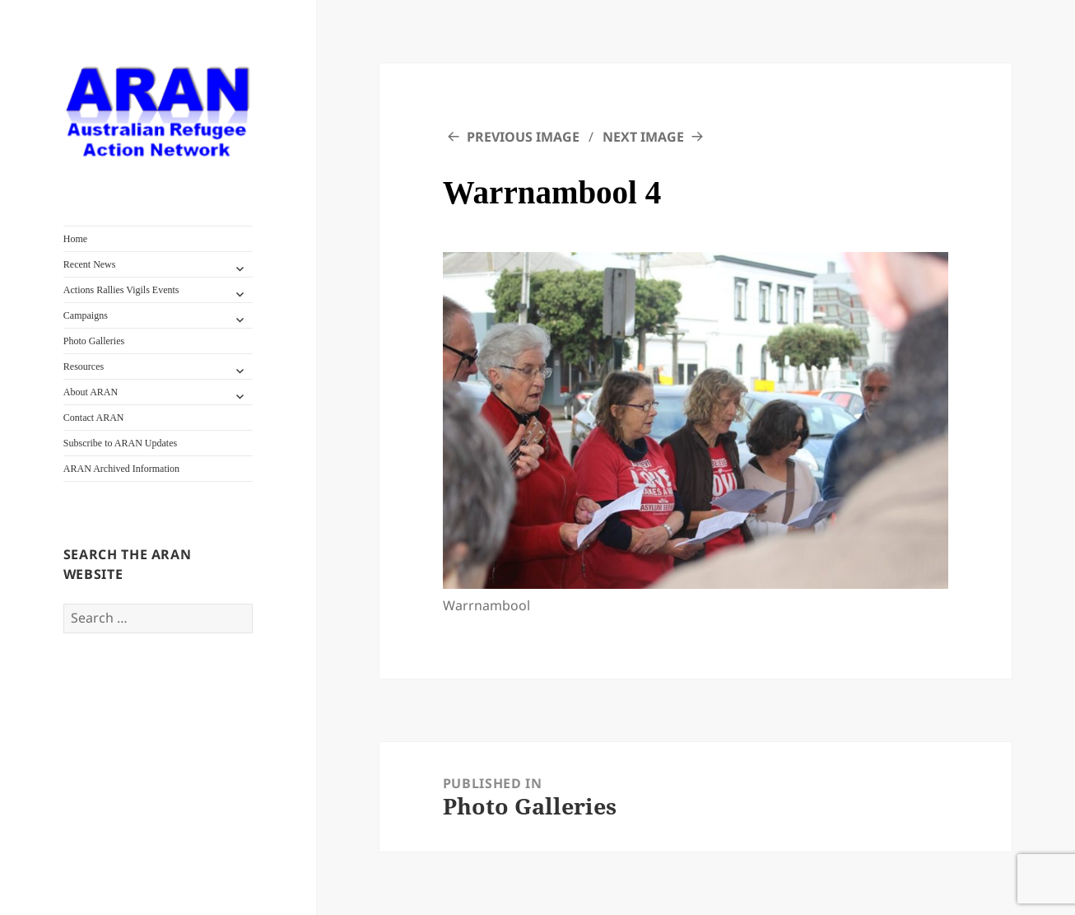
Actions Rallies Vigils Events (121, 290)
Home (75, 239)
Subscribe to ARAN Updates (120, 443)
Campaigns (85, 315)
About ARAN (90, 392)
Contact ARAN (93, 417)
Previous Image (523, 137)
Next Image (643, 137)
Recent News (89, 264)
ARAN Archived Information (121, 468)
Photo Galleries (93, 341)
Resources (83, 366)
